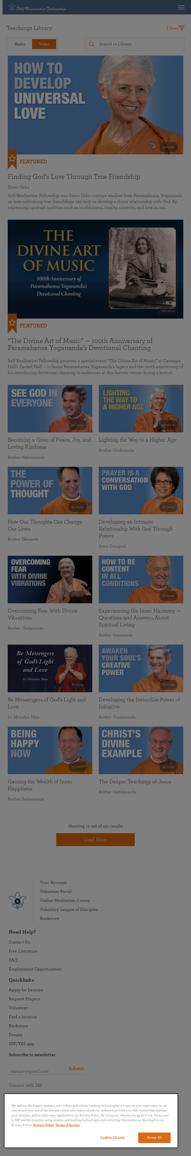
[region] (91, 1120)
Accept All (154, 1137)
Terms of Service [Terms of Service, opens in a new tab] (67, 1125)
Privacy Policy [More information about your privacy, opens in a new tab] (43, 1125)
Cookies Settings (112, 1137)
